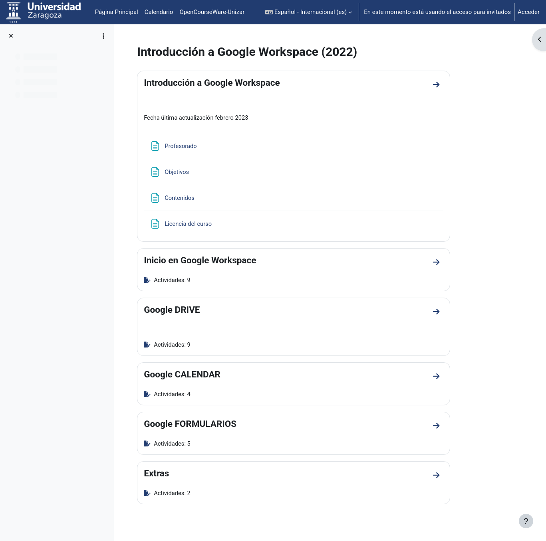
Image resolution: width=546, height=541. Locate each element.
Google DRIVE (202, 310)
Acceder (529, 12)
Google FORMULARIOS (220, 425)
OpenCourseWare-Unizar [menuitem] (211, 12)
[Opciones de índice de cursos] (103, 36)
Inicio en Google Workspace (230, 260)
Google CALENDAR (212, 375)
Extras (186, 475)
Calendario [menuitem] (159, 12)
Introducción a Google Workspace (242, 82)
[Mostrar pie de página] (526, 521)
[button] (308, 12)
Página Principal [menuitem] (116, 12)
